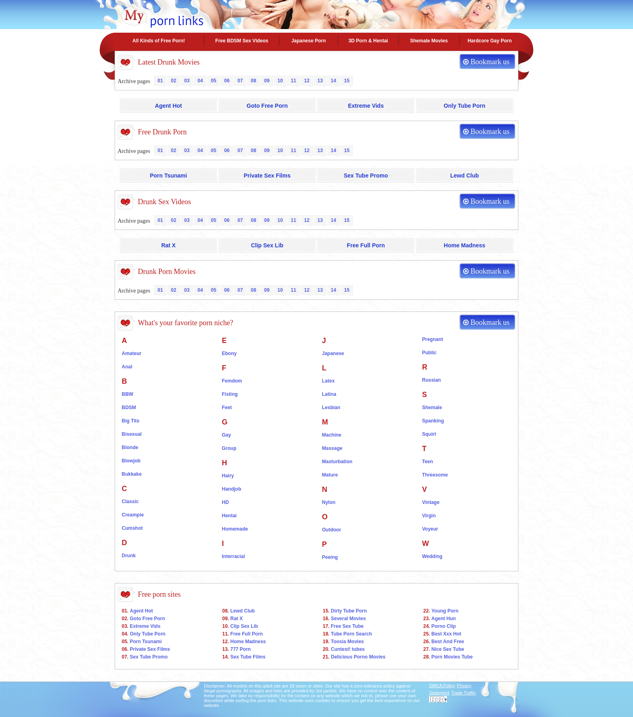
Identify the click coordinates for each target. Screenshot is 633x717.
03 (186, 81)
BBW (128, 394)
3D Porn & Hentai (368, 41)
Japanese (333, 353)
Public (429, 352)
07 (240, 81)
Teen (427, 461)
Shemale (432, 407)
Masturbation (337, 461)
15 (346, 81)
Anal (127, 367)
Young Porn (445, 611)
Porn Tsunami (168, 175)
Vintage (431, 502)
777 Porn (241, 649)
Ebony (229, 353)
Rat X (168, 245)
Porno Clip (444, 626)
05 (213, 81)
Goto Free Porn (267, 105)
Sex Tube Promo (366, 175)
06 (226, 81)
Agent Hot (168, 105)
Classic (130, 501)
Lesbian (331, 407)
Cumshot (132, 528)
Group (229, 448)
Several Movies (348, 618)
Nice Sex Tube (448, 649)
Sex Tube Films (248, 657)
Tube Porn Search (351, 634)
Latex (328, 381)
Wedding (432, 556)
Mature (330, 475)
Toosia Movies (347, 641)
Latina (329, 394)
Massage (332, 448)
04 (200, 81)
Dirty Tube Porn (349, 611)
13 (320, 81)
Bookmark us (490, 62)
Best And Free (448, 641)
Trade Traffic (463, 692)
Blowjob (131, 461)
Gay (226, 435)
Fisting (230, 394)
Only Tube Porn (464, 105)
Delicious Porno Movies (358, 657)
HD (225, 502)
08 (253, 81)
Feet (227, 407)
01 (160, 81)
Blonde (130, 447)
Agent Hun (444, 618)
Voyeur (430, 529)
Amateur (132, 353)
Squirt (429, 434)
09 (266, 81)
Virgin (429, 515)
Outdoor (331, 530)
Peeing (330, 557)
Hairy (228, 476)
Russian (431, 380)
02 (173, 81)
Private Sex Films (267, 175)
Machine (332, 435)
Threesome (435, 475)
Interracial (233, 556)
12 (306, 81)
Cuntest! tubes (348, 649)
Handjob (231, 489)
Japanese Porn (308, 41)
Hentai (229, 515)
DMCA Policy (442, 685)
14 (333, 81)
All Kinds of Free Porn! (158, 41)
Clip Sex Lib (267, 245)
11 (293, 81)
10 (280, 81)
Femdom (232, 381)
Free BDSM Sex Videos (241, 41)
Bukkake (132, 474)
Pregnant (432, 339)
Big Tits (131, 421)
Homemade (235, 529)
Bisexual (132, 434)
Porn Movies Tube (452, 657)
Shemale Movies (429, 41)
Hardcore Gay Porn (489, 41)
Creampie (133, 515)
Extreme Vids (366, 105)
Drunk (129, 555)
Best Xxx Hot (446, 634)
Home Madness (464, 245)
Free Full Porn (366, 245)
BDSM (129, 407)
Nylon (328, 502)
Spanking (433, 421)
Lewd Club (464, 175)
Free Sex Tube (347, 626)
